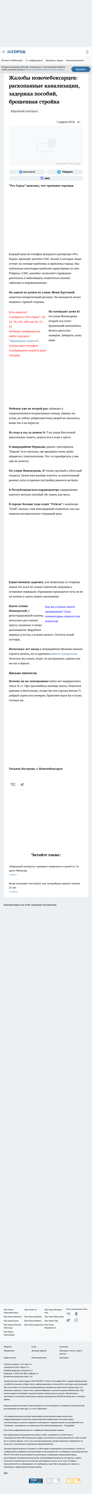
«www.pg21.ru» (25, 1364)
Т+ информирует (34, 60)
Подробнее (69, 1425)
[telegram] (23, 784)
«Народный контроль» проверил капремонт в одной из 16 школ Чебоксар (46, 871)
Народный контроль (24, 111)
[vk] (13, 784)
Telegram (8, 1346)
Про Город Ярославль (54, 1316)
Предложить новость (23, 341)
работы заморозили (64, 654)
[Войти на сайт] (87, 52)
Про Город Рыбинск (33, 1320)
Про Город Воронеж (13, 1316)
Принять (81, 69)
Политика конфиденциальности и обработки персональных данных (34, 1430)
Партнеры (64, 1357)
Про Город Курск (11, 1320)
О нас (34, 1346)
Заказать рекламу (75, 60)
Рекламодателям (39, 1357)
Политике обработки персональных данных (45, 69)
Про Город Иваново (33, 1316)
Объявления (9, 1350)
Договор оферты (39, 1350)
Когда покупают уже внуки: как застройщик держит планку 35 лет (46, 888)
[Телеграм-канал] (65, 172)
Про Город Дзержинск (34, 1324)
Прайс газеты (10, 1357)
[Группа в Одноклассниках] (76, 1314)
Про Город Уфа (51, 1320)
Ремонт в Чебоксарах (12, 60)
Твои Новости (30, 1309)
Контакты (63, 1346)
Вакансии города (54, 60)
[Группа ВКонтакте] (27, 172)
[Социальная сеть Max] (46, 178)
